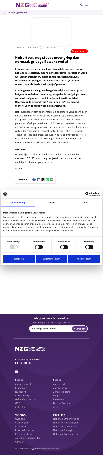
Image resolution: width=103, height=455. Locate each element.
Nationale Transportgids (66, 434)
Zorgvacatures (61, 388)
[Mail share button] (51, 179)
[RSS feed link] (16, 372)
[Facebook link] (16, 363)
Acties (56, 407)
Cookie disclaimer (24, 434)
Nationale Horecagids (64, 426)
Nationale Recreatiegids (65, 422)
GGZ (17, 403)
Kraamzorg (21, 388)
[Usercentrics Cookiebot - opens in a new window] (87, 194)
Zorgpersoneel (79, 51)
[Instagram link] (21, 363)
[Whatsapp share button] (47, 179)
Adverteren (21, 426)
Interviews (58, 399)
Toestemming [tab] (18, 202)
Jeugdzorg (20, 391)
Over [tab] (85, 202)
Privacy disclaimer (24, 430)
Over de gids (21, 422)
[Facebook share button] (34, 179)
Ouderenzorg (22, 395)
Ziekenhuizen (22, 407)
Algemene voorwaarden (28, 438)
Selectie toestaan (51, 259)
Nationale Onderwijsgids (66, 418)
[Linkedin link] (25, 363)
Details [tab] (51, 202)
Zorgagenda (59, 384)
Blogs (56, 395)
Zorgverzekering (61, 391)
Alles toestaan (84, 259)
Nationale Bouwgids (63, 430)
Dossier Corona (61, 403)
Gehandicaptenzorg (25, 399)
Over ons (20, 418)
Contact (19, 441)
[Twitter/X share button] (43, 179)
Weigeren (19, 259)
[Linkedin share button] (38, 179)
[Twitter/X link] (29, 363)
